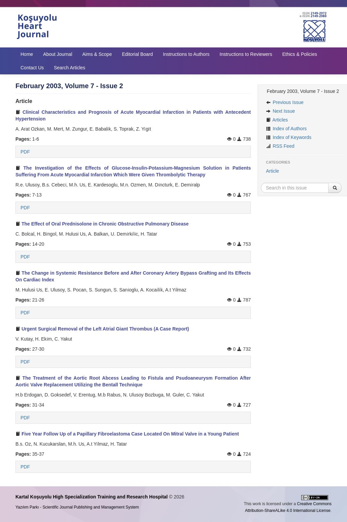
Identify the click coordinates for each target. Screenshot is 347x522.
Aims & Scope (97, 54)
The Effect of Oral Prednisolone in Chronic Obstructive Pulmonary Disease (102, 224)
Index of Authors (286, 128)
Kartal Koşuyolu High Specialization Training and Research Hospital (91, 496)
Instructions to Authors (186, 54)
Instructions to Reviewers (246, 54)
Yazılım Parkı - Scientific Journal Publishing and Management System (77, 507)
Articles (277, 120)
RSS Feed (280, 146)
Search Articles (69, 67)
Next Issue (280, 111)
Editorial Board (137, 54)
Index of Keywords (288, 137)
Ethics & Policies (299, 54)
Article (272, 171)
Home (27, 54)
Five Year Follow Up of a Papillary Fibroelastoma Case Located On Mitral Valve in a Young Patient (127, 434)
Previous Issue (285, 102)
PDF (25, 151)
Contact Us (32, 67)
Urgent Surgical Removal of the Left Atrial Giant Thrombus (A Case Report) (102, 329)
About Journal (57, 54)
